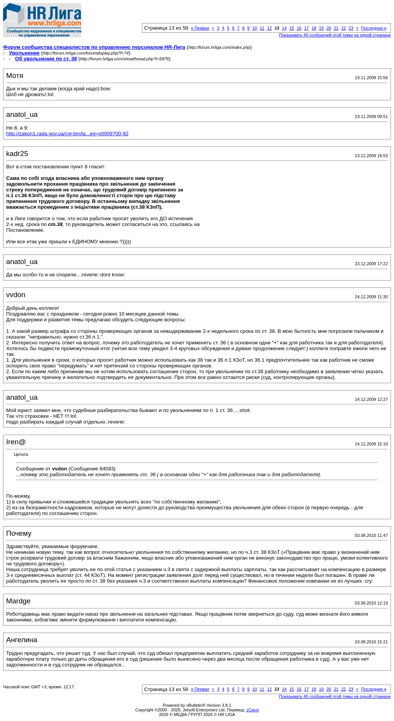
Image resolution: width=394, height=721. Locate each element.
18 (314, 28)
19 (321, 28)
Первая (200, 28)
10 (254, 28)
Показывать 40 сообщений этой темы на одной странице (335, 35)
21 (336, 28)
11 (262, 28)
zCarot (252, 710)
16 (299, 28)
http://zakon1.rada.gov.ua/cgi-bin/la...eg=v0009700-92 (67, 133)
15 (291, 28)
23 (351, 28)
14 (284, 28)
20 (328, 28)
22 (343, 28)
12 (269, 28)
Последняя (373, 28)
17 (306, 28)
